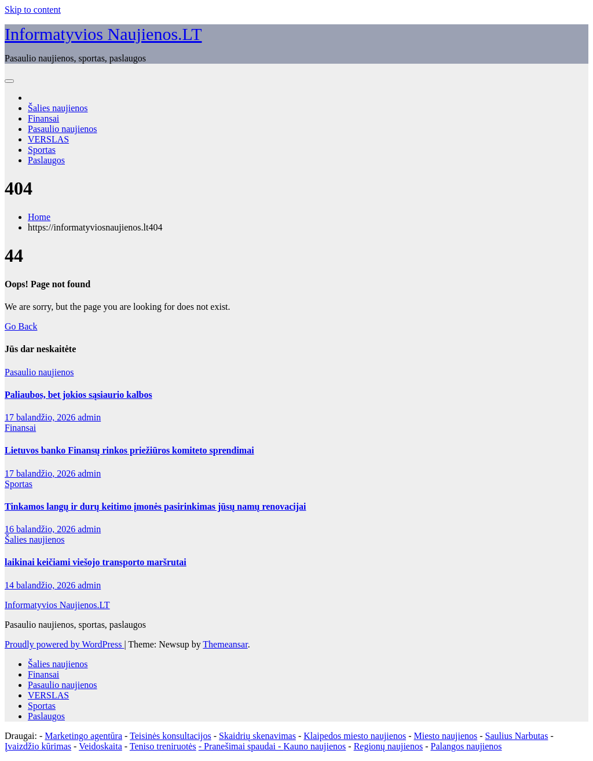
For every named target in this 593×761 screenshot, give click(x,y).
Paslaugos (46, 160)
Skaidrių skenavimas (257, 736)
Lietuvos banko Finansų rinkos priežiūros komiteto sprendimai (129, 450)
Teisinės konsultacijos (170, 736)
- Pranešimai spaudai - (241, 746)
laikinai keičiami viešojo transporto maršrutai (95, 562)
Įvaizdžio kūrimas (38, 746)
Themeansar (225, 644)
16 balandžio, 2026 (41, 529)
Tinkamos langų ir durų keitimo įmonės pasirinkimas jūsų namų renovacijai (155, 506)
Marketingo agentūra (83, 736)
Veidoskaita (100, 746)
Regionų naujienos (388, 746)
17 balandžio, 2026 (41, 417)
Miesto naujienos (445, 736)
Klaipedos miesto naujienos (354, 736)
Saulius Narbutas (516, 736)
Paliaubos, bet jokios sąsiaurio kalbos (78, 395)
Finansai (43, 118)
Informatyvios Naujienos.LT (103, 33)
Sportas (42, 150)
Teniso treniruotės (163, 746)
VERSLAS (48, 139)
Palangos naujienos (466, 746)
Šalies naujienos (58, 108)
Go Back (21, 326)
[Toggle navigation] (9, 81)
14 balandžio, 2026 (41, 585)
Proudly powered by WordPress (64, 644)
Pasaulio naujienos (62, 129)
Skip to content (33, 9)
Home (39, 217)
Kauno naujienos (314, 746)
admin (89, 417)
